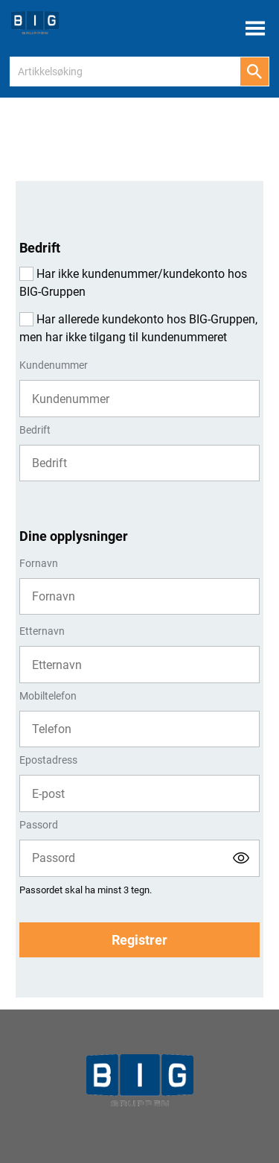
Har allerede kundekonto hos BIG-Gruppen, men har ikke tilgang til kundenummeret (138, 328)
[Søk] (254, 71)
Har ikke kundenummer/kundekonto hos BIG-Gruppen (133, 283)
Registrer (139, 940)
